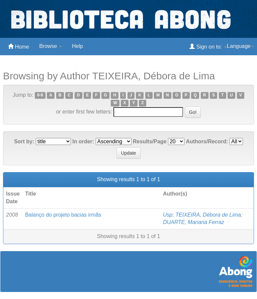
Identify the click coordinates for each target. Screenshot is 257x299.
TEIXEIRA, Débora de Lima (208, 215)
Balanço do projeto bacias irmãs (63, 215)
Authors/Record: (207, 141)
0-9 (40, 95)
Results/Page (149, 141)
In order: (83, 141)
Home (18, 46)
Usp (167, 215)
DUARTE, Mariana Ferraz (193, 222)
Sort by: (24, 141)
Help (77, 46)
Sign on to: (208, 46)
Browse (50, 46)
